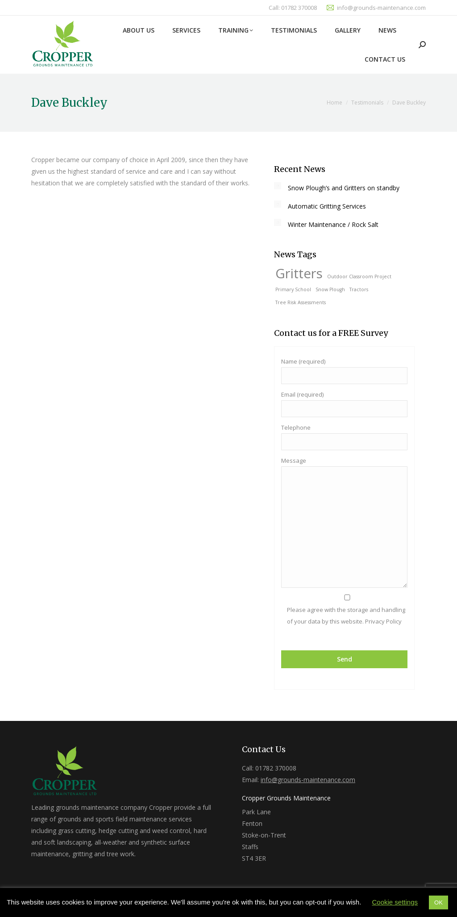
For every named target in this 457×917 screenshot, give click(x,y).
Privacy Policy (383, 621)
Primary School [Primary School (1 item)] (293, 289)
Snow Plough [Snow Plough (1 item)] (330, 289)
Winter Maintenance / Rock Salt (333, 224)
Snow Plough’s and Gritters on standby (343, 188)
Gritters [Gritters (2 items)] (299, 273)
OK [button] (438, 902)
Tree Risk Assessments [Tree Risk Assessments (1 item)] (300, 302)
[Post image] (277, 185)
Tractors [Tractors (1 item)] (358, 289)
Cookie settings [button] (395, 902)
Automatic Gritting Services (327, 206)
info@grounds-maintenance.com (381, 8)
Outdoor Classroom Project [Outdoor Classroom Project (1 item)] (359, 276)
